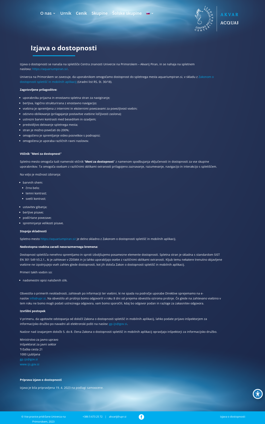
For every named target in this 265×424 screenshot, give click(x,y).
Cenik (81, 13)
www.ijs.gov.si (29, 364)
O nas (46, 13)
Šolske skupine (127, 13)
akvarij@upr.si (117, 416)
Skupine (100, 13)
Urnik (65, 13)
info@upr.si (38, 298)
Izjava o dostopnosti (232, 416)
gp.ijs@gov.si (118, 324)
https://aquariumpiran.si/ (50, 69)
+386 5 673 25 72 (92, 416)
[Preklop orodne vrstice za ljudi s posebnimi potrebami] (258, 394)
